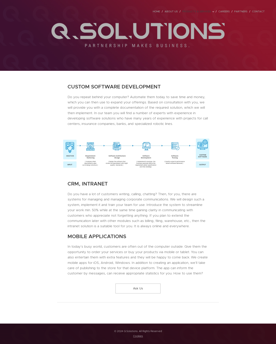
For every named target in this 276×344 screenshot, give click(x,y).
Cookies (138, 336)
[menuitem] (157, 11)
